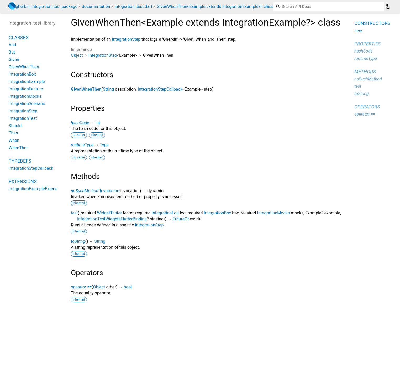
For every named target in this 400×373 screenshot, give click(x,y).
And (12, 44)
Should (15, 125)
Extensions (23, 181)
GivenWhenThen (86, 89)
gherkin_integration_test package (46, 6)
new (358, 30)
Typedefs (20, 161)
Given (14, 59)
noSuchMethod (84, 190)
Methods (365, 71)
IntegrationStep (126, 39)
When (14, 140)
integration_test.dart (133, 6)
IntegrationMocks (273, 212)
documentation (96, 6)
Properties (367, 43)
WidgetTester (109, 212)
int (97, 122)
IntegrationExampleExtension (36, 188)
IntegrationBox (217, 212)
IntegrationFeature (26, 88)
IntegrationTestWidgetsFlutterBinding (112, 218)
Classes (19, 37)
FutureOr (181, 218)
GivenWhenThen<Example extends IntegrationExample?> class (215, 6)
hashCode (80, 122)
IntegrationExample (27, 81)
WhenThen (19, 147)
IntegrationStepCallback (160, 89)
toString (78, 241)
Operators (367, 107)
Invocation (109, 190)
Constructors (372, 23)
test (74, 212)
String (108, 89)
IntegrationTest (23, 118)
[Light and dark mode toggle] (388, 6)
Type (104, 144)
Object (77, 55)
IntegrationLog (165, 212)
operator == (81, 286)
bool (128, 286)
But (12, 52)
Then (13, 133)
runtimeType (82, 144)
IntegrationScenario (27, 103)
